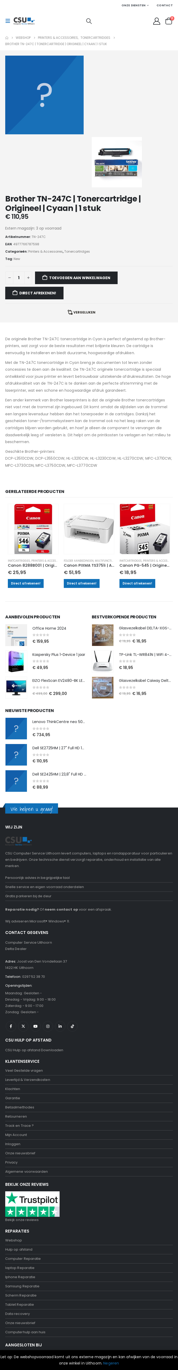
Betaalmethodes (19, 1051)
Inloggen (13, 1088)
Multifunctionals (107, 505)
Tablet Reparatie (19, 1248)
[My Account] (157, 21)
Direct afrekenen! (26, 527)
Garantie (12, 1042)
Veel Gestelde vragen (24, 1014)
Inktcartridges (19, 505)
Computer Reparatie (23, 1202)
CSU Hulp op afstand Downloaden (34, 994)
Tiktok (72, 970)
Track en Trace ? (19, 1069)
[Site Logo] (24, 20)
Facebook (11, 970)
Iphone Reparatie (20, 1221)
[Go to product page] (33, 473)
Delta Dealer (16, 892)
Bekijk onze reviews (22, 1163)
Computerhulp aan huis (25, 1276)
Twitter (23, 970)
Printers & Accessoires (48, 505)
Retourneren (16, 1060)
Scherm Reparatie (21, 1239)
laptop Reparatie (20, 1211)
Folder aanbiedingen (79, 505)
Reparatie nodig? (22, 853)
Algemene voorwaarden (26, 1115)
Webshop (13, 1184)
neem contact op (61, 853)
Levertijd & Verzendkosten (27, 1023)
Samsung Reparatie (22, 1230)
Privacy (11, 1106)
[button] (9, 21)
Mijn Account (16, 1078)
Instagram (48, 970)
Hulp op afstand (18, 1193)
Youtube (35, 970)
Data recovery (17, 1257)
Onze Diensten (134, 5)
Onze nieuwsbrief (20, 1097)
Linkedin (60, 970)
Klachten (12, 1033)
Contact (165, 5)
